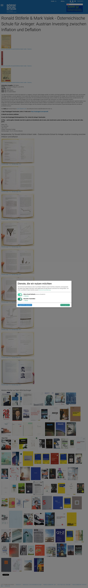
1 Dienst (25, 300)
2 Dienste (26, 296)
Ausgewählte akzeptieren (25, 305)
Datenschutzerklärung (45, 290)
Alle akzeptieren (65, 305)
